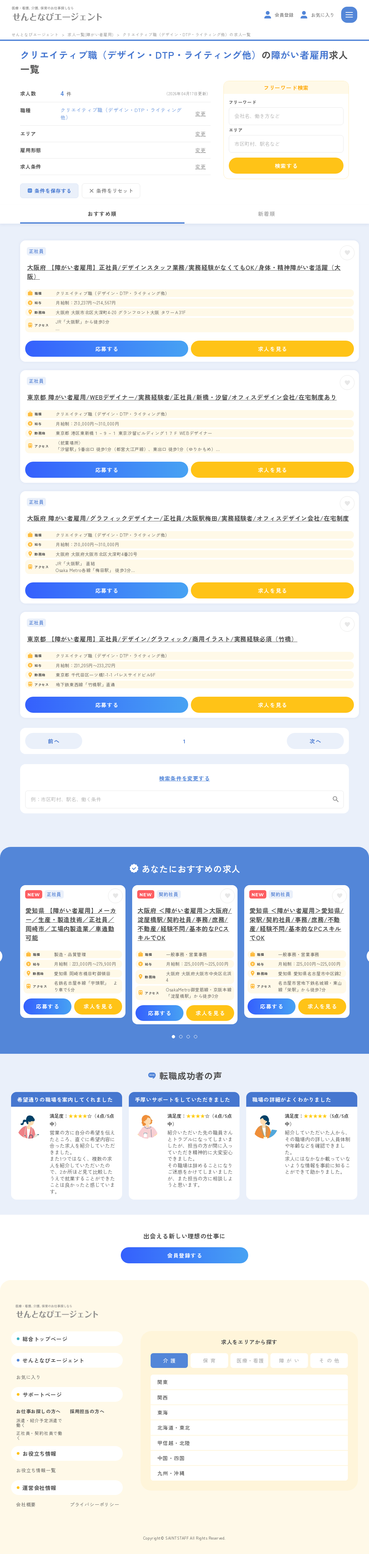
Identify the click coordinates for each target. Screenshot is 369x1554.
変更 (200, 113)
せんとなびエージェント (35, 34)
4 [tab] (195, 1040)
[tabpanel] (72, 955)
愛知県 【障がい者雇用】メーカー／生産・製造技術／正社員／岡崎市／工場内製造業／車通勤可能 (70, 927)
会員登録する (185, 1256)
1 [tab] (173, 1040)
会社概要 (26, 1504)
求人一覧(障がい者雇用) (90, 34)
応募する (107, 349)
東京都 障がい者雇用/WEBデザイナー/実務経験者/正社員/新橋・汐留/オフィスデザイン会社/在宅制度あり (182, 397)
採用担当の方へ (87, 1411)
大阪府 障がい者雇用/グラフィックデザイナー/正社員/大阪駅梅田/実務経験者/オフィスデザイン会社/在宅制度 (188, 518)
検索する (286, 166)
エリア (236, 130)
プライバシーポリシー (94, 1504)
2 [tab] (180, 1040)
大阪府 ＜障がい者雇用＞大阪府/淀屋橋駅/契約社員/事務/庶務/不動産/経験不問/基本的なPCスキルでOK (185, 927)
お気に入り (28, 1377)
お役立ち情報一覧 (36, 1470)
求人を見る (272, 349)
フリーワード (243, 102)
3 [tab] (188, 1040)
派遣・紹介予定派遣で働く (39, 1422)
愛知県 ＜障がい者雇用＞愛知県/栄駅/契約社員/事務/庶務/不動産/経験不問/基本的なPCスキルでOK (297, 927)
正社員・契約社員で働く (39, 1435)
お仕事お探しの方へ (38, 1411)
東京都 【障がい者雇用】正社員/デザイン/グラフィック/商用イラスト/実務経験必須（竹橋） (162, 638)
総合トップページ (44, 1339)
